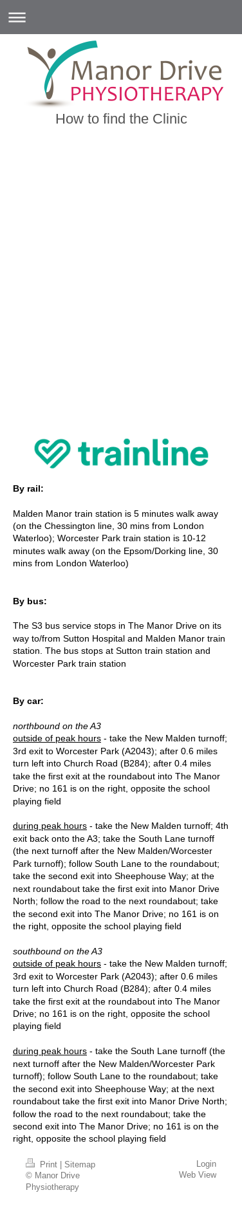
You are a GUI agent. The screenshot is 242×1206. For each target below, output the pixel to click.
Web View (197, 1174)
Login (206, 1163)
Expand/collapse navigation (121, 17)
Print (43, 1164)
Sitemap (79, 1164)
